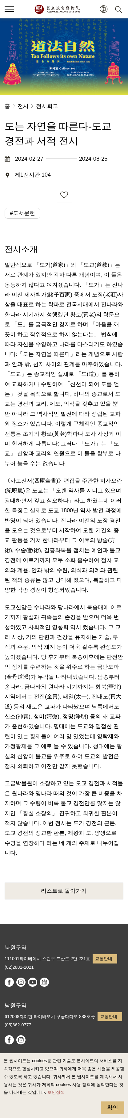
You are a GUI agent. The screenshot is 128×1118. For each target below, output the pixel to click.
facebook (9, 982)
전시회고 (47, 106)
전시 (23, 106)
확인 (112, 1108)
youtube (32, 982)
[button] (103, 9)
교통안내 (103, 958)
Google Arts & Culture (44, 982)
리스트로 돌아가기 (64, 891)
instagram (21, 982)
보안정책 (56, 1092)
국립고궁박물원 (57, 9)
